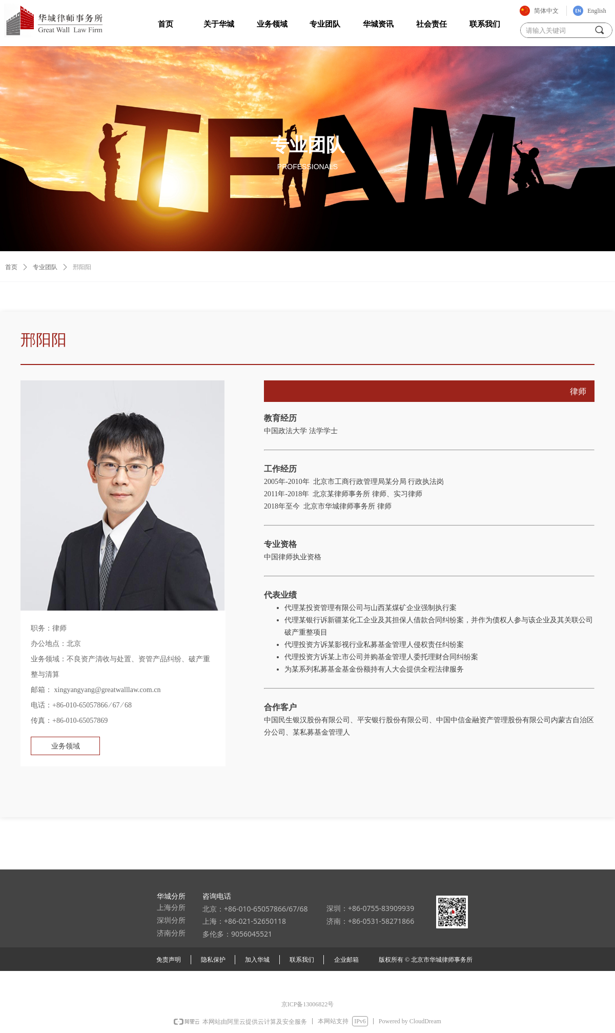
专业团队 (45, 267)
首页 (11, 267)
